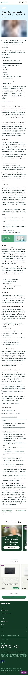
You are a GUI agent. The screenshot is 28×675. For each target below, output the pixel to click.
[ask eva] (24, 672)
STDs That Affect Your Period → (21, 510)
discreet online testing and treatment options (14, 388)
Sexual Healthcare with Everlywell (11, 65)
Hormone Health (4, 621)
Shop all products (14, 597)
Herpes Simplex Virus (8, 78)
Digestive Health (4, 610)
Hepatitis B (5, 74)
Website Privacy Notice (12, 668)
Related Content (7, 83)
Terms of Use (19, 668)
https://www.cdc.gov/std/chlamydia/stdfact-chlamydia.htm (14, 434)
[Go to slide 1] (13, 553)
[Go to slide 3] (11, 593)
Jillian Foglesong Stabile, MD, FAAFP (10, 483)
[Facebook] (9, 646)
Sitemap (21, 670)
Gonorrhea (5, 69)
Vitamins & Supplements (6, 613)
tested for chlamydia (20, 154)
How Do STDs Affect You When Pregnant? (12, 63)
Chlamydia (5, 67)
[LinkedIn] (6, 646)
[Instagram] (2, 646)
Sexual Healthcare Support (9, 81)
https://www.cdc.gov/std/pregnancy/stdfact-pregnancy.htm (14, 427)
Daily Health (3, 615)
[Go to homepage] (4, 2)
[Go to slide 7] (16, 593)
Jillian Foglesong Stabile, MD (20, 40)
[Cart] (23, 2)
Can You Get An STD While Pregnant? (11, 60)
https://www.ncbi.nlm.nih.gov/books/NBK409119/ (12, 478)
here (23, 653)
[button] (25, 639)
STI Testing (3, 17)
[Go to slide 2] (10, 593)
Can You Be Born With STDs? (8, 410)
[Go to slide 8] (17, 593)
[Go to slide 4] (12, 593)
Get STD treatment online (7, 102)
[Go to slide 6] (15, 593)
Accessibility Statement (4, 668)
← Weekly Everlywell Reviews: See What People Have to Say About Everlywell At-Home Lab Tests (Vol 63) (6, 512)
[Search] (20, 2)
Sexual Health (3, 618)
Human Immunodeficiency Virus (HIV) (12, 76)
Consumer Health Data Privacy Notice (6, 670)
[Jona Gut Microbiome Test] (10, 577)
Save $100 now (11, 547)
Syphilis (5, 72)
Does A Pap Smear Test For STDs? (9, 417)
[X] (17, 646)
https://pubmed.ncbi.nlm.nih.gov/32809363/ (11, 460)
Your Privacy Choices (16, 670)
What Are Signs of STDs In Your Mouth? (10, 413)
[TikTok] (13, 646)
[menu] (26, 2)
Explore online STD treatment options (10, 403)
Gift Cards (3, 624)
